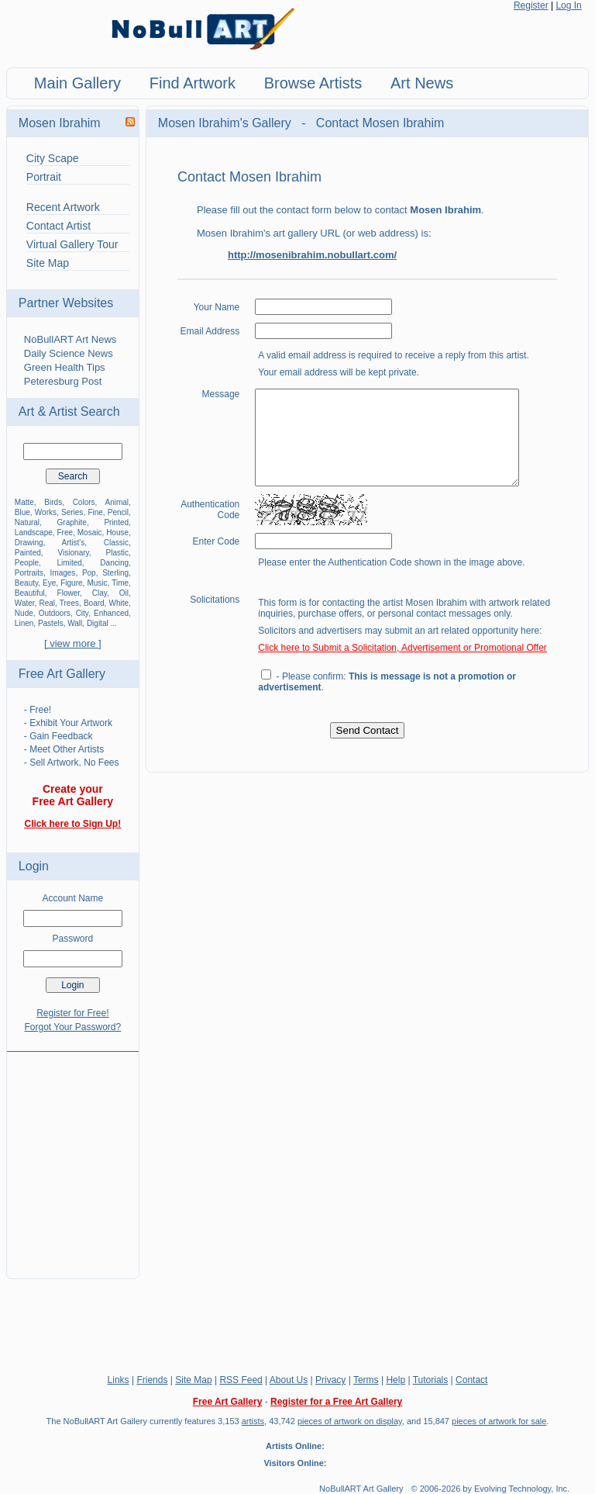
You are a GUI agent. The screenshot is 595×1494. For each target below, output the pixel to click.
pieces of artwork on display (350, 1421)
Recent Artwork (63, 207)
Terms (366, 1380)
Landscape (34, 532)
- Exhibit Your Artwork (68, 723)
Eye (49, 583)
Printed (116, 522)
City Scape (52, 158)
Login (34, 866)
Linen (24, 623)
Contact (471, 1380)
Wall (74, 623)
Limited (69, 563)
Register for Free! (72, 1013)
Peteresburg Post (62, 381)
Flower (68, 593)
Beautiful (30, 593)
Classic (116, 542)
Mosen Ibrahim (60, 123)
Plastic (117, 552)
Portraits (29, 573)
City (82, 613)
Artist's (73, 542)
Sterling (115, 573)
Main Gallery (77, 83)
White (119, 603)
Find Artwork (193, 83)
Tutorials (431, 1380)
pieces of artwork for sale (499, 1421)
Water (25, 603)
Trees (69, 603)
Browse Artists (313, 83)
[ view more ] (72, 643)
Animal (117, 502)
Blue (22, 512)
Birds (53, 502)
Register (531, 5)
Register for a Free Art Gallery (336, 1401)
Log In (568, 5)
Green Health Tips (64, 367)
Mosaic (89, 532)
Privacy (330, 1380)
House (117, 532)
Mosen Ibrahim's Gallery (226, 123)
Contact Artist (58, 226)
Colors (84, 502)
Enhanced (111, 613)
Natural (27, 522)
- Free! (37, 709)
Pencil (118, 512)
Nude (24, 613)
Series (72, 512)
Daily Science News (68, 353)
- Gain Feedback (58, 736)
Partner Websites (66, 303)
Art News (421, 83)
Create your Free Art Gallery (73, 795)
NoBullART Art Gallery (361, 1488)
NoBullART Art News (70, 339)
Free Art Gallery (62, 673)
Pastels (51, 623)
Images (63, 573)
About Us (289, 1380)
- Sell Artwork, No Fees (71, 762)
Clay (99, 593)
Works (46, 512)
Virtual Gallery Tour (72, 244)
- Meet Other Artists (64, 749)
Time (120, 583)
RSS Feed (240, 1380)
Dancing (114, 563)
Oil (124, 593)
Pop (89, 573)
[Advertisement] (72, 1156)
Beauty (26, 583)
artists (253, 1421)
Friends (151, 1380)
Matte (24, 502)
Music (97, 583)
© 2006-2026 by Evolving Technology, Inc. (490, 1488)
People (27, 563)
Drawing (29, 542)
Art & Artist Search (69, 411)
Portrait (43, 177)
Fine (95, 512)
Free (65, 532)
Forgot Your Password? (72, 1027)
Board (94, 603)
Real (48, 603)
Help (395, 1380)
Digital (97, 623)
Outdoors (55, 613)
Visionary (73, 552)
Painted (28, 552)
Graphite (72, 522)
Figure (71, 583)
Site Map (47, 263)
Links (118, 1380)
